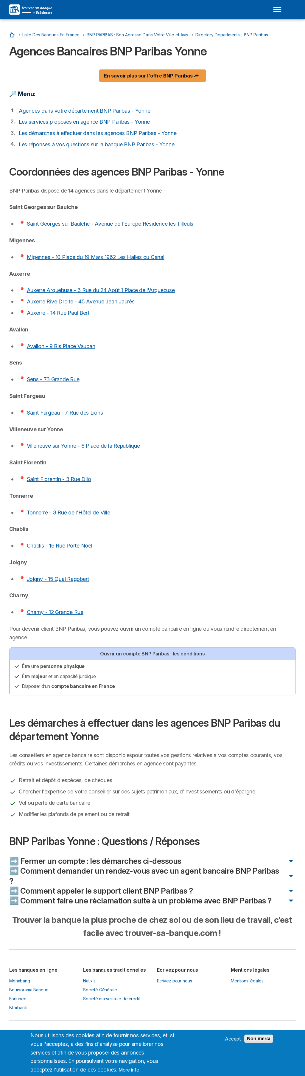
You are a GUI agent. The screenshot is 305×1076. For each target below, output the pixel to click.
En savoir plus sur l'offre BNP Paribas (151, 76)
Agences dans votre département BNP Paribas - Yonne (84, 111)
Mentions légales (247, 980)
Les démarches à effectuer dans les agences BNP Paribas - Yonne (97, 133)
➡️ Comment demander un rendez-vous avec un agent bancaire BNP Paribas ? (144, 875)
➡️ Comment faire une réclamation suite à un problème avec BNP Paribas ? (140, 900)
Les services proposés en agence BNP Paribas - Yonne (84, 122)
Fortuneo (18, 998)
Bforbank (18, 1007)
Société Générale (100, 989)
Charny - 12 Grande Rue (55, 612)
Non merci (258, 1042)
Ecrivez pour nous (174, 980)
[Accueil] (12, 34)
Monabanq (19, 980)
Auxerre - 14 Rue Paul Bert (58, 313)
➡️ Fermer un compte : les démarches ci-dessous (95, 861)
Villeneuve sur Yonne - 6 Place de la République (83, 446)
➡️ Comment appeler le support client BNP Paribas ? (101, 890)
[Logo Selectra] (30, 9)
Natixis (89, 980)
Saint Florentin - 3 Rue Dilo (59, 479)
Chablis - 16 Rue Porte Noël (59, 545)
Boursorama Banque (28, 989)
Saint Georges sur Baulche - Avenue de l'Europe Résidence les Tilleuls (110, 224)
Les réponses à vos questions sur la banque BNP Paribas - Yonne (96, 144)
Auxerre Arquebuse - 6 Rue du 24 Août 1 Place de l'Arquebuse (101, 290)
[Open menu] (277, 9)
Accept (233, 1043)
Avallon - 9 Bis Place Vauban (61, 346)
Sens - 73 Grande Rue (53, 379)
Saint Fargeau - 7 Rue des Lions (65, 413)
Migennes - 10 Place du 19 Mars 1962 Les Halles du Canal (95, 257)
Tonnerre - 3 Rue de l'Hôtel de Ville (68, 512)
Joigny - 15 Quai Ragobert (58, 579)
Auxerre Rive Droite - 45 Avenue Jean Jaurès (81, 301)
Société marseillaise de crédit (111, 998)
